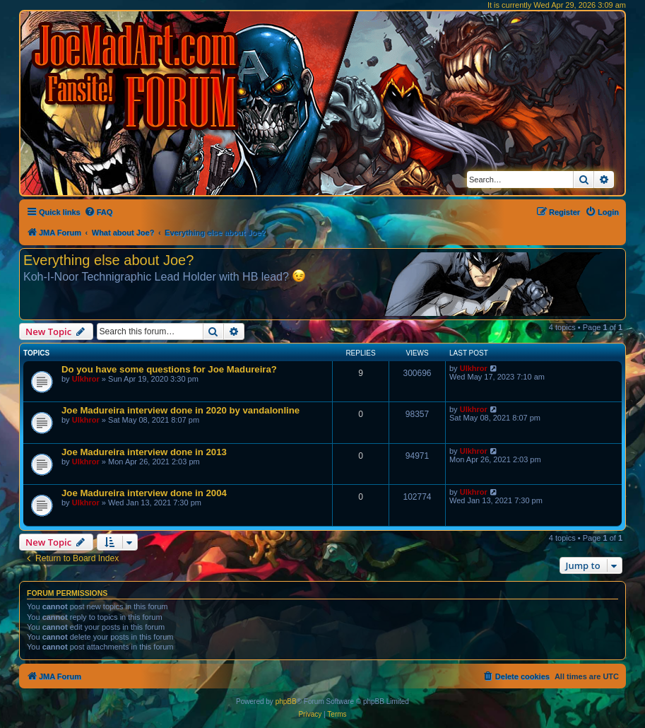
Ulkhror (86, 379)
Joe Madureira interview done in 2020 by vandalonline (180, 410)
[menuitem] (98, 212)
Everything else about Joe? (108, 260)
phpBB (286, 701)
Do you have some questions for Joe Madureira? (169, 369)
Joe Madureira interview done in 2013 (144, 452)
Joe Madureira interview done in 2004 (144, 493)
